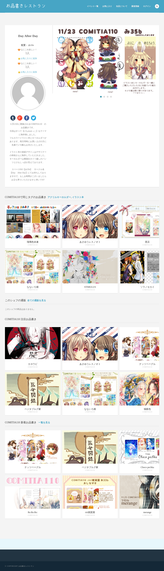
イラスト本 (78, 197)
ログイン (147, 6)
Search (157, 6)
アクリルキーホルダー (59, 197)
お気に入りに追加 (29, 58)
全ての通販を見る (36, 300)
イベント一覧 (92, 6)
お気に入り (107, 6)
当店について (121, 6)
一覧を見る (44, 422)
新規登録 (135, 6)
